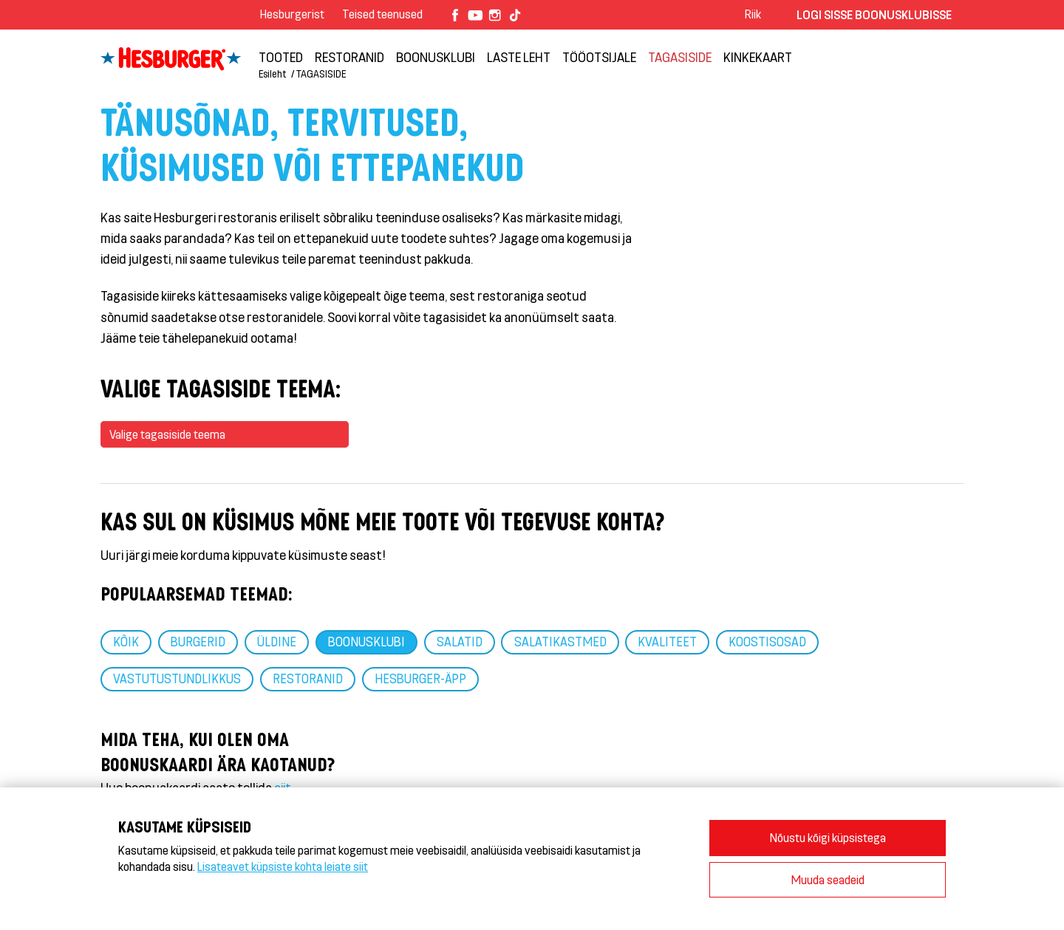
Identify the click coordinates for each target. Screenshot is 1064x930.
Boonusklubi (435, 57)
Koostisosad (767, 641)
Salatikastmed (560, 641)
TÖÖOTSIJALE (599, 57)
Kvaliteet (667, 641)
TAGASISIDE (680, 57)
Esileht (272, 73)
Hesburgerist (292, 14)
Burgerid (198, 641)
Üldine (276, 641)
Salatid (459, 641)
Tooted (281, 57)
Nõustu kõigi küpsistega (828, 837)
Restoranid (349, 57)
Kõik (126, 641)
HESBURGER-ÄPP (420, 678)
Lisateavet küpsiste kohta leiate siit (282, 866)
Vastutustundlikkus (177, 678)
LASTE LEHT (518, 57)
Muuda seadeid (827, 879)
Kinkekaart (757, 57)
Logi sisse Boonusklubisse (874, 14)
